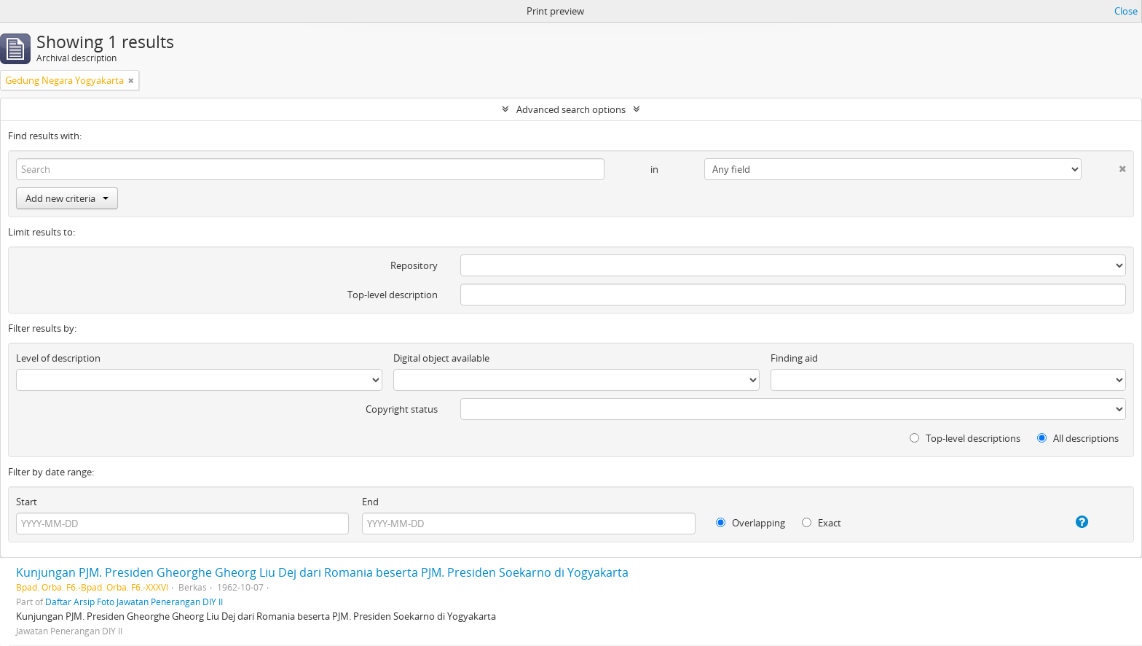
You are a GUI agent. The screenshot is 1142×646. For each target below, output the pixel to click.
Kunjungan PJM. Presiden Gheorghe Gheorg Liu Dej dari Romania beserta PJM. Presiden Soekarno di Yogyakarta (322, 572)
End (370, 501)
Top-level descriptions (965, 438)
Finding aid (794, 358)
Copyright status (402, 409)
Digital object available (441, 358)
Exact (821, 522)
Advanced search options (571, 109)
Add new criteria (67, 198)
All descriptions (1078, 438)
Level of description (58, 358)
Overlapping (750, 522)
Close (1126, 10)
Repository (414, 265)
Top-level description (392, 294)
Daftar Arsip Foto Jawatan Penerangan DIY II (134, 601)
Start (26, 501)
